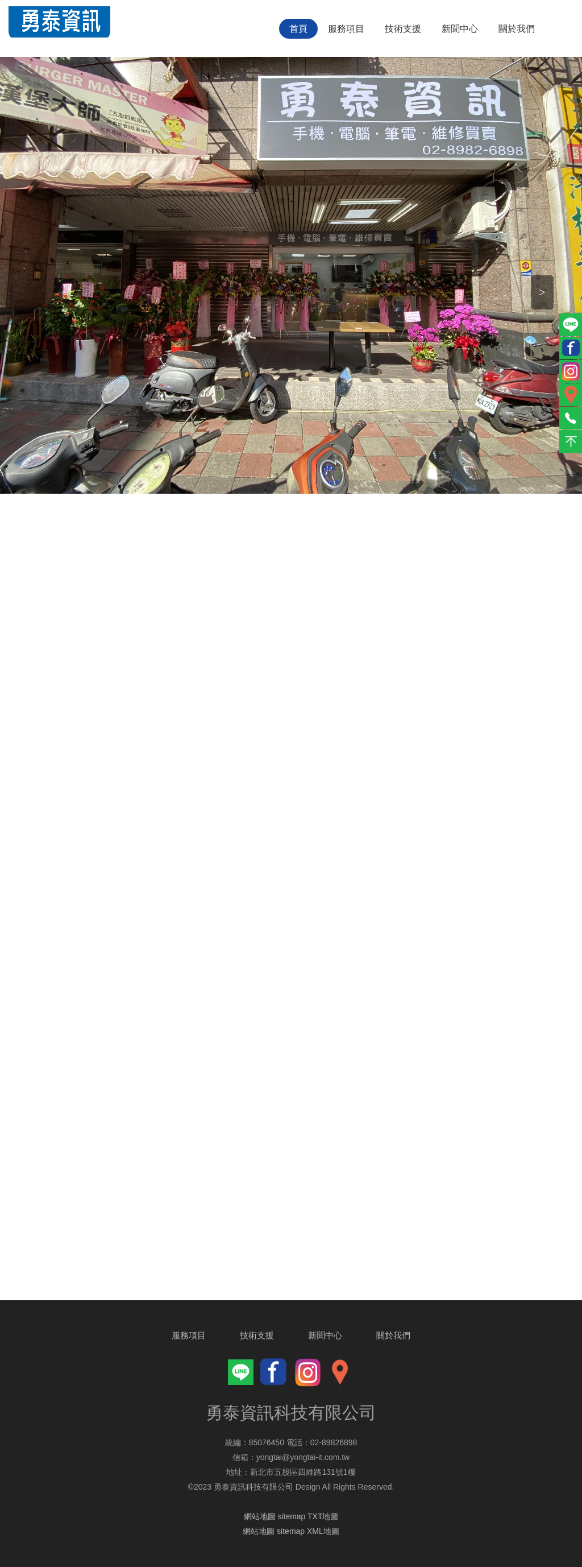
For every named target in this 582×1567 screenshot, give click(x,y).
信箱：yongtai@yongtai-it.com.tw (291, 1457)
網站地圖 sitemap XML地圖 (291, 1531)
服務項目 (346, 29)
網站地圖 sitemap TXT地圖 (291, 1516)
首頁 (298, 29)
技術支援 (403, 29)
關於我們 (516, 29)
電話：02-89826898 (321, 1442)
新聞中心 (460, 29)
